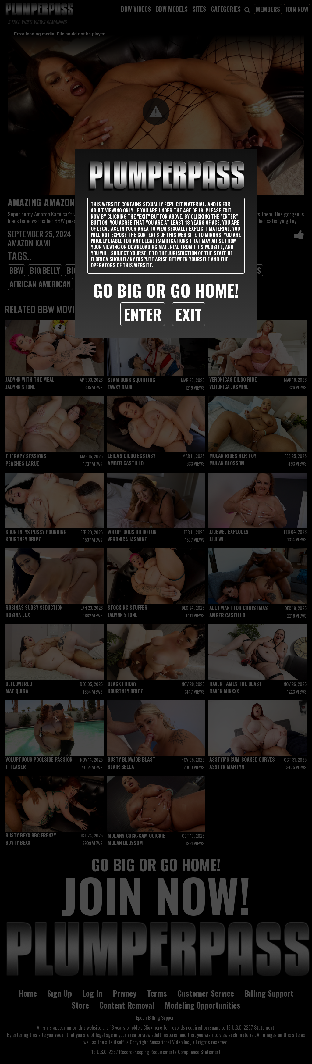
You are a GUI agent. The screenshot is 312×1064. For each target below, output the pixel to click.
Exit (189, 314)
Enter (142, 314)
